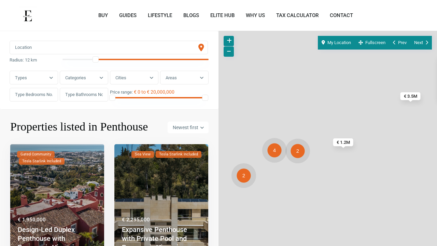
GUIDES (128, 15)
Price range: (121, 93)
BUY (103, 15)
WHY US (255, 15)
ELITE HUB (222, 15)
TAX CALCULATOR (297, 15)
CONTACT (341, 15)
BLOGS (191, 15)
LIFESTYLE (160, 15)
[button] (299, 152)
